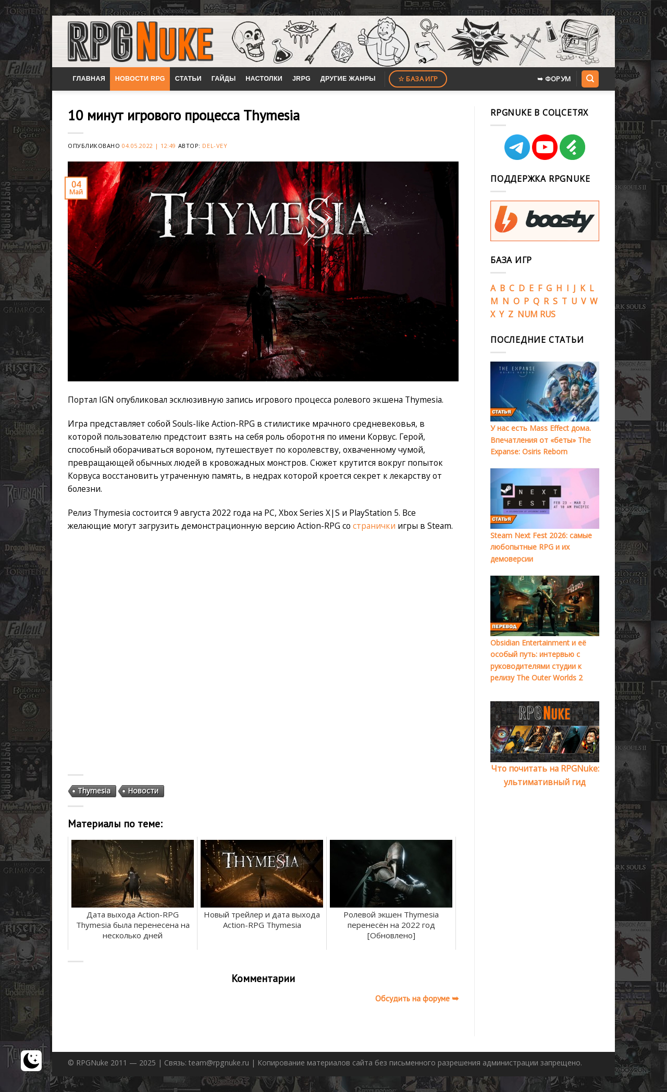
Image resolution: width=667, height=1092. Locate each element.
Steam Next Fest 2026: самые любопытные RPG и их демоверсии (541, 547)
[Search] (590, 78)
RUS (547, 314)
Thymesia (94, 791)
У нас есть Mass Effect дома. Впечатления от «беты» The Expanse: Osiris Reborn (540, 439)
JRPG (301, 78)
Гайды (224, 78)
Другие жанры (348, 78)
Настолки (263, 78)
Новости (143, 791)
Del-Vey (214, 146)
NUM (527, 314)
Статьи (188, 78)
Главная (88, 78)
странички (374, 525)
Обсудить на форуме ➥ (417, 998)
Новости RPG (140, 78)
